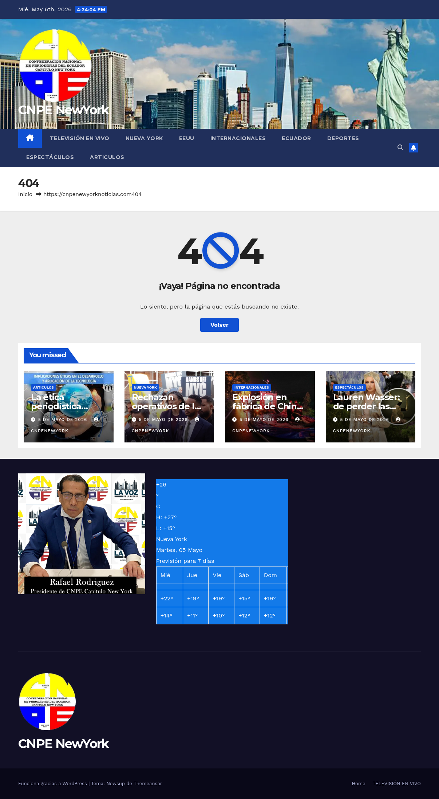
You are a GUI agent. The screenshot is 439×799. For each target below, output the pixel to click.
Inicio (25, 194)
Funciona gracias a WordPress (53, 783)
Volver (219, 324)
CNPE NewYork (63, 110)
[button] (400, 147)
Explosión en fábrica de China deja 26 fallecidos (269, 406)
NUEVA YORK (144, 138)
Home (358, 783)
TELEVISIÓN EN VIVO (80, 138)
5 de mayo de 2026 (63, 419)
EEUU (186, 138)
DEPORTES (343, 138)
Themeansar (148, 783)
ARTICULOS (107, 157)
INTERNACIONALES (238, 138)
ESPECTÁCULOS (50, 157)
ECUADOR (296, 138)
